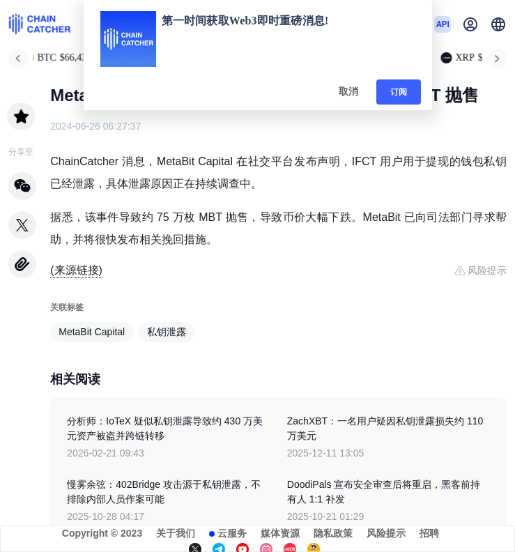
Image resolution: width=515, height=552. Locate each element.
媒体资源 (280, 533)
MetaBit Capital (92, 331)
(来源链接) (76, 270)
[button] (498, 24)
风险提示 (386, 533)
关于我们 (175, 533)
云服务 (232, 533)
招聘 (429, 533)
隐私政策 (333, 533)
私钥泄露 (166, 331)
